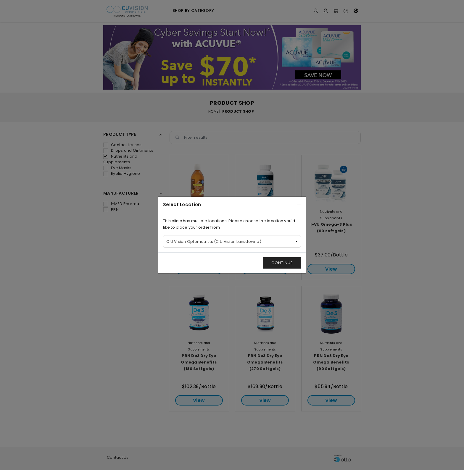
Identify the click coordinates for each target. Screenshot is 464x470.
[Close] (299, 204)
